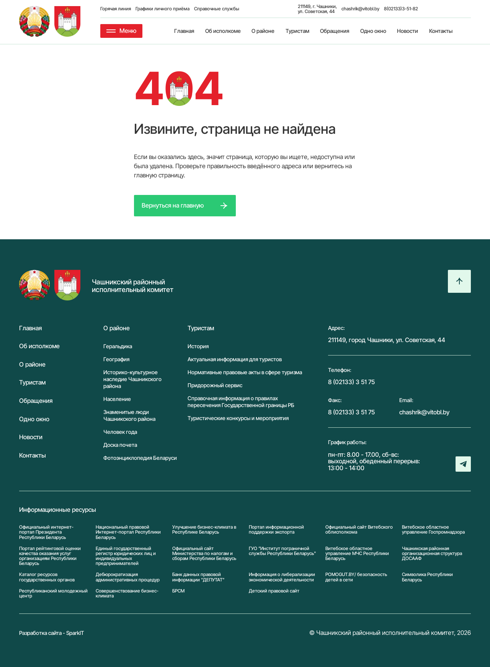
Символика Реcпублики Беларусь (427, 577)
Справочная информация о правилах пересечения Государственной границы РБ (241, 401)
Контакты (440, 31)
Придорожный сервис (215, 385)
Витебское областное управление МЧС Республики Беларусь (357, 553)
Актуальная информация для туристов (235, 359)
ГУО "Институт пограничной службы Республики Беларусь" (282, 551)
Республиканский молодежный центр (53, 593)
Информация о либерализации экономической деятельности (282, 577)
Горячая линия (115, 8)
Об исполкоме (223, 31)
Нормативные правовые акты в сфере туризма (245, 372)
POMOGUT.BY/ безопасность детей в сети (356, 577)
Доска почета (120, 444)
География (116, 359)
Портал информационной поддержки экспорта (276, 529)
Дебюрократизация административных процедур (128, 577)
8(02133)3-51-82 (401, 8)
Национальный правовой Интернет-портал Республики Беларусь (128, 532)
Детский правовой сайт (274, 591)
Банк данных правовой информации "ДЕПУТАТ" (198, 577)
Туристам (297, 31)
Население (117, 399)
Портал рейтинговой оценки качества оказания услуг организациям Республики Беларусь (50, 556)
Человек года (120, 431)
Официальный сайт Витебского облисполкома (359, 529)
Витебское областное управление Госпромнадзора (433, 529)
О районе (263, 31)
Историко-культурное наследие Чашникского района (132, 379)
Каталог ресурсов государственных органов (47, 577)
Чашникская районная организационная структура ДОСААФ (432, 553)
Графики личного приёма (162, 8)
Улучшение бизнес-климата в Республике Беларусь (204, 529)
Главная (184, 31)
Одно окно (373, 31)
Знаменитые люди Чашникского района (129, 415)
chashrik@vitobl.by (360, 8)
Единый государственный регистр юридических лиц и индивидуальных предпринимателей (126, 556)
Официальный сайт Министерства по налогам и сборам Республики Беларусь (204, 553)
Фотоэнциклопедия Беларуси (140, 457)
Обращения (334, 31)
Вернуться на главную (173, 205)
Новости (407, 31)
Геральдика (117, 346)
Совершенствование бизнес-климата (127, 593)
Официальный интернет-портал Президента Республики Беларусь (46, 532)
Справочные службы (216, 8)
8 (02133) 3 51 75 (351, 382)
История (198, 346)
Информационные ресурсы (57, 509)
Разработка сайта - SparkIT (51, 633)
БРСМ (178, 591)
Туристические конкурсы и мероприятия (238, 418)
